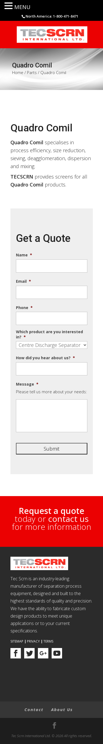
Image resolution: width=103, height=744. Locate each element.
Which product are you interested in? (49, 334)
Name (24, 255)
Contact (33, 709)
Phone (24, 307)
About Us (62, 709)
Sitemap (16, 641)
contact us (68, 518)
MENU (22, 7)
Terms (48, 641)
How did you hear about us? (45, 357)
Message (27, 384)
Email (23, 281)
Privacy (33, 641)
